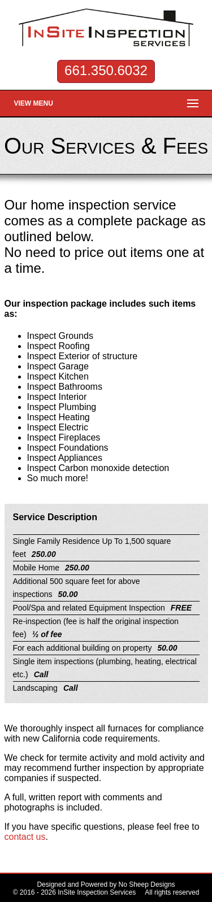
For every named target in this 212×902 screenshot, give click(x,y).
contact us (25, 837)
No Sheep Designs (147, 884)
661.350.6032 (106, 70)
